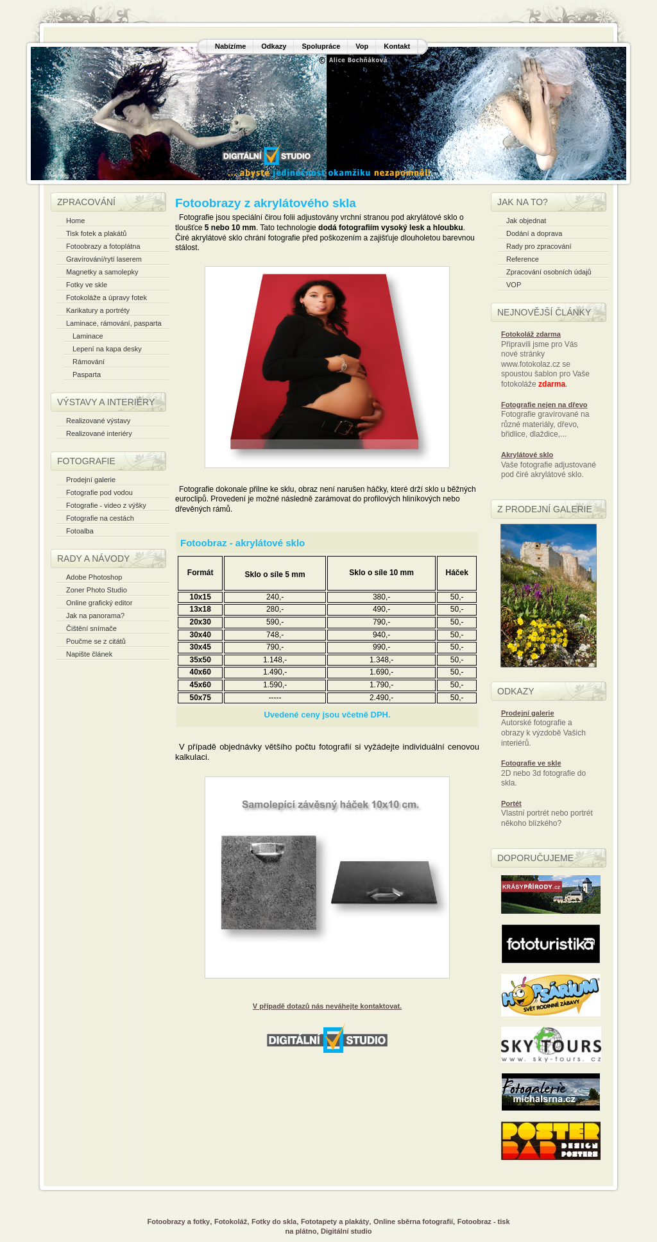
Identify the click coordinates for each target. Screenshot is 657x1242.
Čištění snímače (91, 628)
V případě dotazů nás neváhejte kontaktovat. (327, 1006)
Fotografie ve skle (531, 763)
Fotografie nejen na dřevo (544, 404)
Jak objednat (526, 220)
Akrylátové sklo (527, 454)
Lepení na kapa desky (107, 349)
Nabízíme (230, 46)
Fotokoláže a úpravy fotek (106, 297)
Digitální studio (346, 1231)
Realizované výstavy (98, 420)
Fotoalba (80, 531)
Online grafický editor (99, 603)
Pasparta (87, 374)
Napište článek (89, 654)
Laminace (88, 336)
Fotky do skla (274, 1221)
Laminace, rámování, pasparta (114, 323)
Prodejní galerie (90, 479)
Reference (522, 259)
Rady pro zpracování (539, 246)
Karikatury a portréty (98, 310)
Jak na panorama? (95, 615)
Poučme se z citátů (96, 641)
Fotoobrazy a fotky (178, 1221)
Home (75, 220)
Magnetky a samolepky (102, 272)
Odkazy (273, 46)
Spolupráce (321, 46)
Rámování (89, 361)
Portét (511, 803)
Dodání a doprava (534, 233)
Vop (361, 46)
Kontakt (397, 46)
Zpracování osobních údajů (549, 272)
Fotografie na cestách (100, 518)
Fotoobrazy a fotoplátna (103, 246)
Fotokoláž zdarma (531, 334)
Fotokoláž (230, 1221)
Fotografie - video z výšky (106, 505)
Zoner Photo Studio (96, 590)
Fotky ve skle (86, 285)
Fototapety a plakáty (335, 1221)
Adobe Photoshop (94, 577)
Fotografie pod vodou (99, 492)
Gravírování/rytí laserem (104, 259)
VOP (513, 285)
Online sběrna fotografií (413, 1221)
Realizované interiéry (99, 433)
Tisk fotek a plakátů (96, 233)
